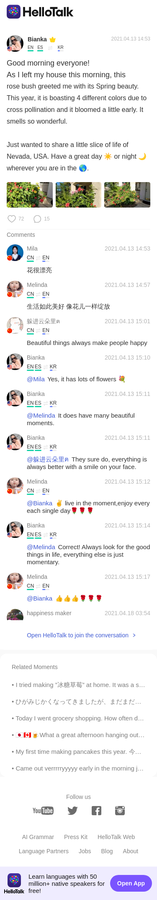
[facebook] (96, 810)
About (131, 851)
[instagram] (120, 810)
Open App (131, 883)
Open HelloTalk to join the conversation (78, 635)
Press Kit (76, 837)
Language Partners (44, 851)
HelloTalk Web (116, 837)
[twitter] (72, 810)
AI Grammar (38, 837)
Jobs (85, 851)
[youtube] (43, 810)
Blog (107, 851)
